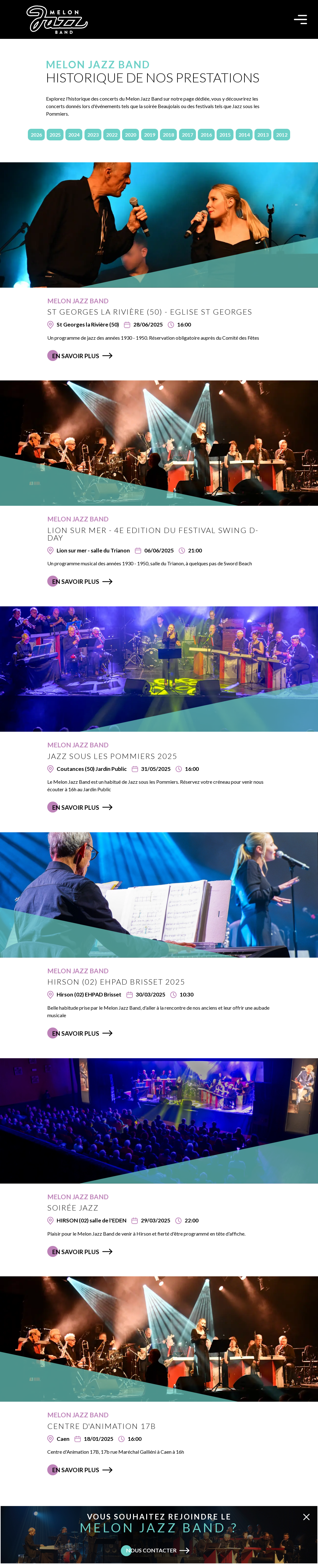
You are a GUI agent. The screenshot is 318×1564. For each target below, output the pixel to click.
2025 (55, 135)
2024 (74, 135)
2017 (187, 135)
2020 (130, 135)
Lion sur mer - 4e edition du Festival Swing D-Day (153, 534)
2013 (263, 135)
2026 (36, 135)
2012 (281, 135)
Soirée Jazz (73, 1207)
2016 (206, 135)
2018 (168, 135)
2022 (111, 135)
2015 (225, 135)
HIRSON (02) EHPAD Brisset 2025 (116, 981)
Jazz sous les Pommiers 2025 (112, 756)
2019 (149, 135)
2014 (244, 135)
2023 (93, 135)
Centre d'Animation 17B (101, 1426)
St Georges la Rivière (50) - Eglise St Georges (149, 311)
